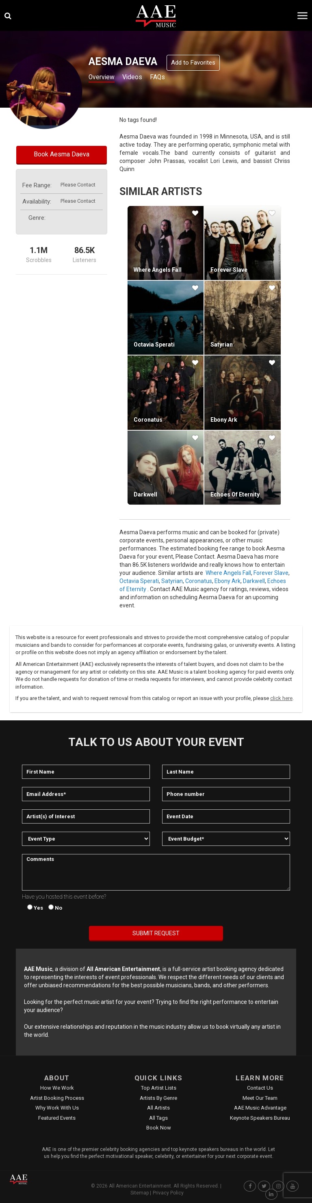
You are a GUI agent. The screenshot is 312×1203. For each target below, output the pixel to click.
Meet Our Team (260, 1098)
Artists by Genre (158, 1098)
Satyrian (221, 344)
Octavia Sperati (154, 344)
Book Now (158, 1128)
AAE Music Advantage (260, 1108)
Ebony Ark (223, 419)
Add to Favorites (193, 62)
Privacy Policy (168, 1193)
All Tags (158, 1118)
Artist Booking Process (57, 1098)
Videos (139, 78)
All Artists (158, 1108)
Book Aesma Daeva (61, 154)
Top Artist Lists (158, 1088)
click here (281, 698)
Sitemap (139, 1193)
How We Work (57, 1088)
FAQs (168, 78)
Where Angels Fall (158, 270)
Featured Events (57, 1118)
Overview (104, 78)
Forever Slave (228, 270)
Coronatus (148, 419)
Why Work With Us (57, 1108)
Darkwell (145, 494)
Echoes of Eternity (235, 494)
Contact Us (260, 1088)
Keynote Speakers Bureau (260, 1118)
